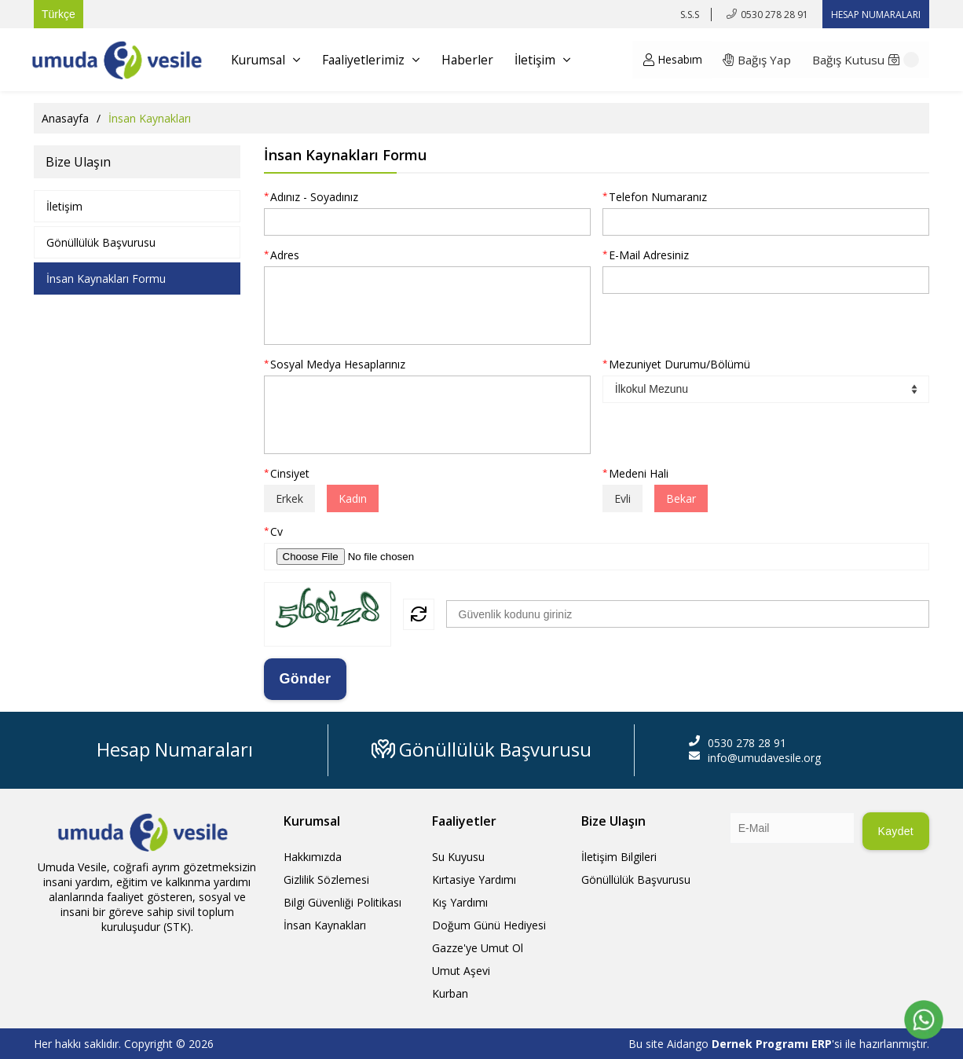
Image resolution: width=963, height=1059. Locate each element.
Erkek (289, 498)
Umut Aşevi (461, 970)
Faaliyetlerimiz (375, 59)
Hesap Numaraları (175, 749)
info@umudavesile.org (764, 757)
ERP (821, 1043)
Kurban (450, 993)
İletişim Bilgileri (619, 856)
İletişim (551, 59)
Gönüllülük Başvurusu (101, 242)
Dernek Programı (761, 1043)
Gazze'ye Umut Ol (477, 947)
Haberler (474, 59)
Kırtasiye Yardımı (474, 879)
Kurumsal (267, 59)
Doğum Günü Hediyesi (489, 925)
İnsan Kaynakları (325, 925)
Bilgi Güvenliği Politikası (342, 902)
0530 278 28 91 (774, 14)
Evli (622, 498)
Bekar (681, 498)
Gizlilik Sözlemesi (326, 879)
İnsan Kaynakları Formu (106, 278)
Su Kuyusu (458, 856)
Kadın (353, 498)
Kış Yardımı (460, 902)
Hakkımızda (313, 856)
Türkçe (58, 14)
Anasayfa (65, 118)
